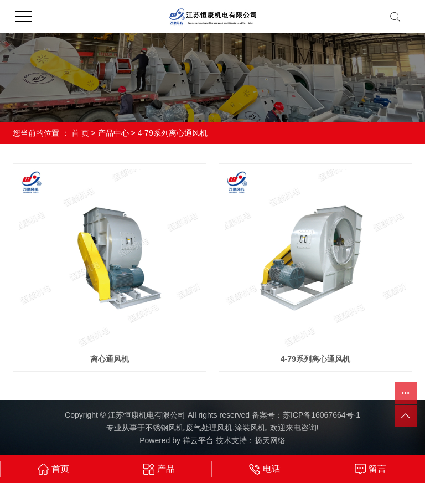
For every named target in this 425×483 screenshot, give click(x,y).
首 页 (80, 133)
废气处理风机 (209, 427)
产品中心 (113, 133)
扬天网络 (270, 440)
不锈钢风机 (164, 427)
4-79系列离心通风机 (173, 133)
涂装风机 (250, 427)
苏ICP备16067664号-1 (321, 414)
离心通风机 (109, 358)
